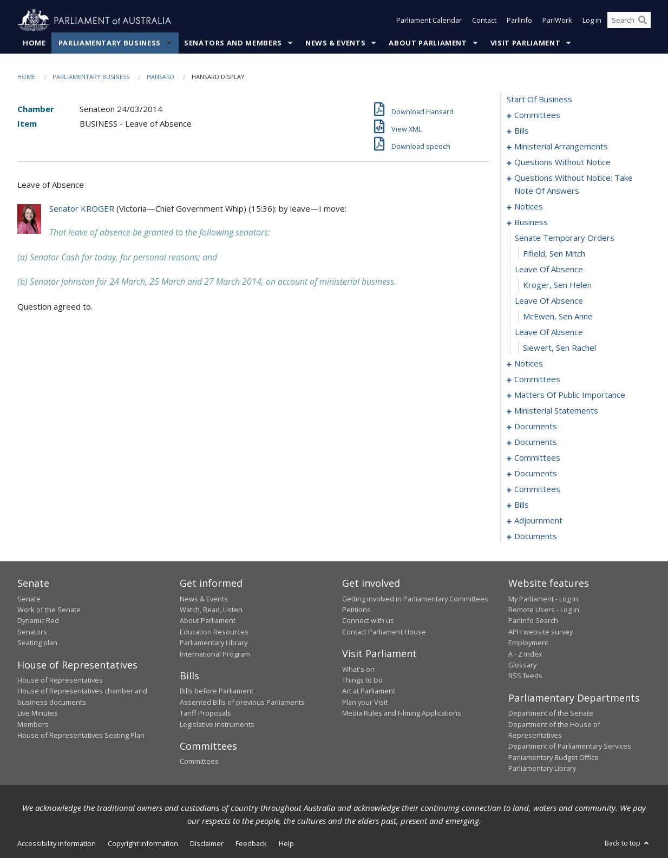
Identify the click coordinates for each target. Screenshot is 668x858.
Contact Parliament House (384, 632)
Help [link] (286, 843)
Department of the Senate (550, 713)
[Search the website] (629, 20)
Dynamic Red (38, 621)
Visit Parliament (525, 43)
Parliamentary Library (213, 643)
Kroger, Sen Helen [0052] (557, 285)
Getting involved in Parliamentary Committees (415, 599)
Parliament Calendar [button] (429, 20)
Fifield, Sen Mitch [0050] (554, 253)
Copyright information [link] (143, 843)
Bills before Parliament (216, 691)
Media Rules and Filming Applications (401, 713)
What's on (358, 669)
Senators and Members (233, 43)
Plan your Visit (365, 702)
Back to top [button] (628, 843)
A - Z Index (525, 654)
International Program (215, 654)
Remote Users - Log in (543, 609)
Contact (484, 20)
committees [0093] (537, 458)
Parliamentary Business (109, 43)
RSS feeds (525, 676)
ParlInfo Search (533, 621)
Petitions (356, 609)
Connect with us (368, 621)
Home (34, 43)
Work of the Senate (49, 609)
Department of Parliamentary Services (569, 746)
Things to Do (362, 680)
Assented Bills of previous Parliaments (242, 702)
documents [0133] (535, 536)
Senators (32, 632)
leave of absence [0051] (549, 269)
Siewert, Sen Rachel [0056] (559, 348)
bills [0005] (521, 131)
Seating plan (37, 643)
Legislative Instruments (217, 724)
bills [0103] (521, 505)
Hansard (160, 77)
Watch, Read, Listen (211, 609)
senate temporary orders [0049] (564, 238)
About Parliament (428, 43)
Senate (29, 599)
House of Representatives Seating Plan (81, 735)
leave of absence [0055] (549, 332)
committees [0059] (537, 379)
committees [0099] (537, 489)
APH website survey (540, 632)
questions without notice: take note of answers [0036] (573, 185)
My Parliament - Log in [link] (543, 599)
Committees (199, 762)
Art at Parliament (368, 691)
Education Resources (214, 632)
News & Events (335, 43)
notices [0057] (528, 363)
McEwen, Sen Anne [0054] (558, 316)
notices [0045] (528, 206)
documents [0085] (535, 442)
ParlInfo (519, 20)
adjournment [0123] (538, 520)
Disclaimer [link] (207, 843)
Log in (591, 20)
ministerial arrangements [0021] (561, 146)
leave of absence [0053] (549, 301)
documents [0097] (535, 473)
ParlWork (557, 20)
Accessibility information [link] (56, 843)
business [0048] (531, 222)
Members (33, 724)
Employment (528, 643)
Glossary (522, 665)
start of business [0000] (539, 99)
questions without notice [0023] (562, 162)
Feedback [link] (251, 843)
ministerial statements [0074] (556, 410)
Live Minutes (37, 713)
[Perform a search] (642, 20)
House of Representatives (60, 680)
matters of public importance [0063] (569, 395)
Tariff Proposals (205, 713)
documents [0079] (535, 426)
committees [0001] (537, 115)
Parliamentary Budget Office (553, 757)
